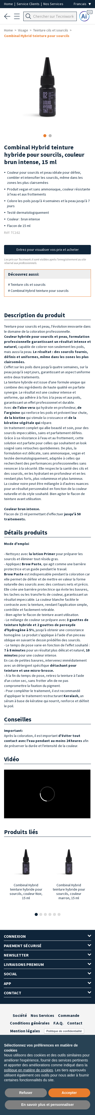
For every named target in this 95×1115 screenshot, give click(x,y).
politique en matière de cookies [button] (28, 1070)
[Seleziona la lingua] (82, 4)
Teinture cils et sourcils (50, 30)
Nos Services (53, 4)
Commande (68, 1015)
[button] (36, 914)
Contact (74, 1022)
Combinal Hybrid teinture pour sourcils (36, 35)
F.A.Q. (58, 1022)
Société (20, 1015)
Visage (23, 30)
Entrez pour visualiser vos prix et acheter (47, 249)
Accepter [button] (69, 1093)
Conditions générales (30, 1022)
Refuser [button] (25, 1093)
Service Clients (28, 4)
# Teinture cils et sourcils (27, 284)
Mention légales (25, 1030)
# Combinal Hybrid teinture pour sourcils (38, 290)
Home (9, 4)
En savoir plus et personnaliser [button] (47, 1105)
